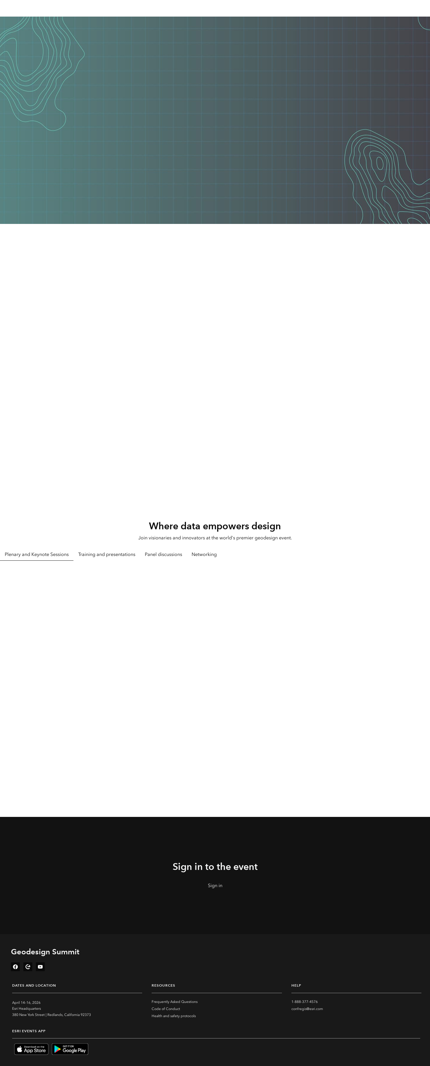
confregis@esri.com (307, 1009)
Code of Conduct (166, 1009)
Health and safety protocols (174, 1016)
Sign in (215, 885)
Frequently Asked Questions (175, 1002)
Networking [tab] (204, 554)
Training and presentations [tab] (106, 554)
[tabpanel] (215, 642)
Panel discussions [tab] (163, 554)
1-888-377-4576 (304, 1002)
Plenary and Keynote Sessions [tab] (37, 554)
